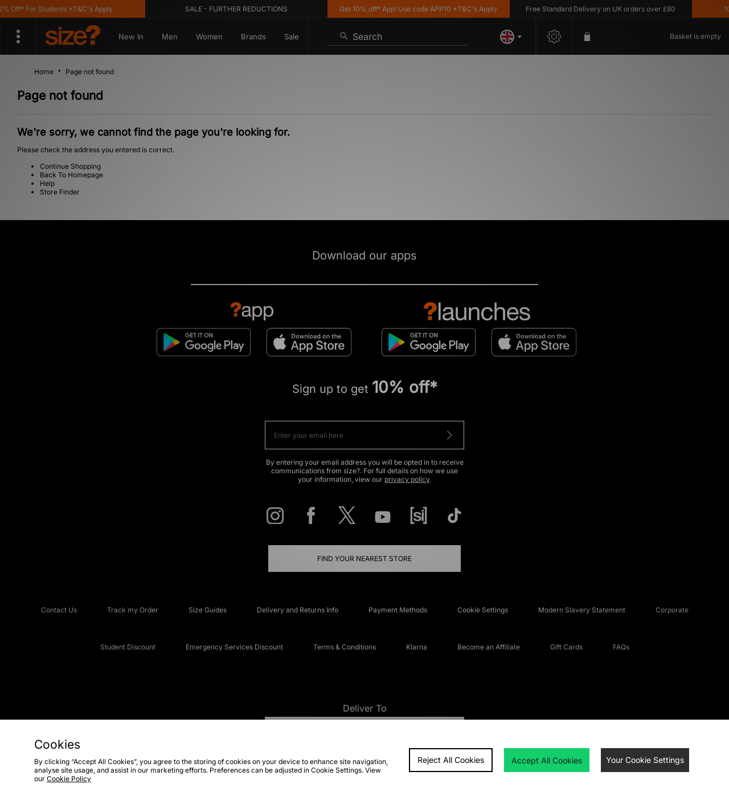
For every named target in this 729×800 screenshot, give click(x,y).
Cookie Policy (69, 778)
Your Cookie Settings (645, 760)
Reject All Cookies (450, 760)
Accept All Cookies (546, 760)
